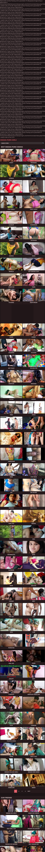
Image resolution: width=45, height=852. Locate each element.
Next (29, 791)
